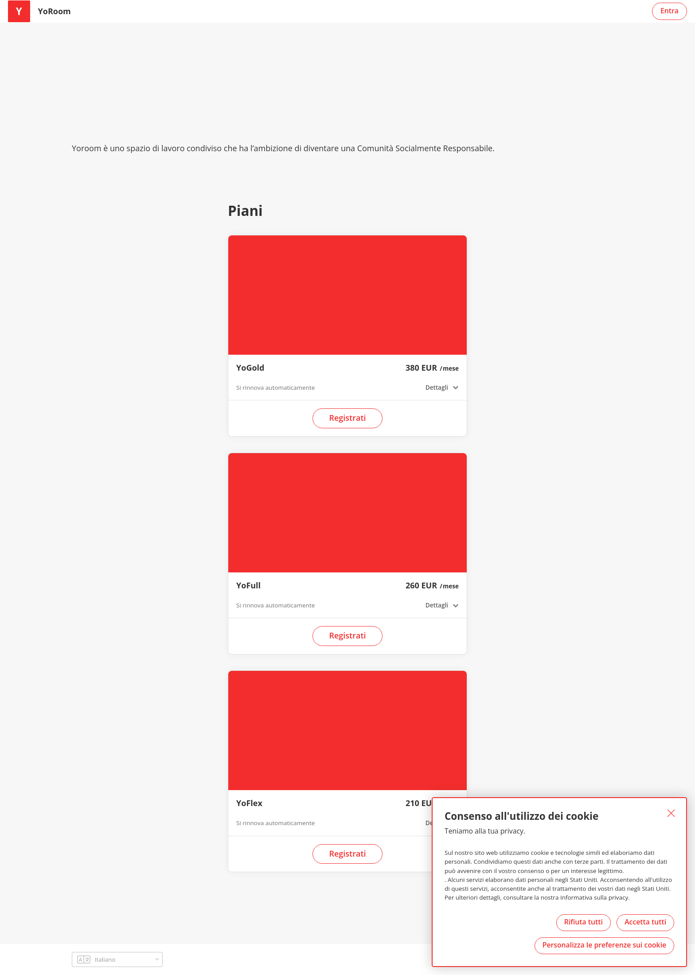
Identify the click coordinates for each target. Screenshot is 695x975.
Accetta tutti (645, 921)
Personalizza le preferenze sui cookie (604, 945)
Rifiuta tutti (582, 921)
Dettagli (436, 387)
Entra (669, 10)
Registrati (347, 417)
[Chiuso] (670, 813)
